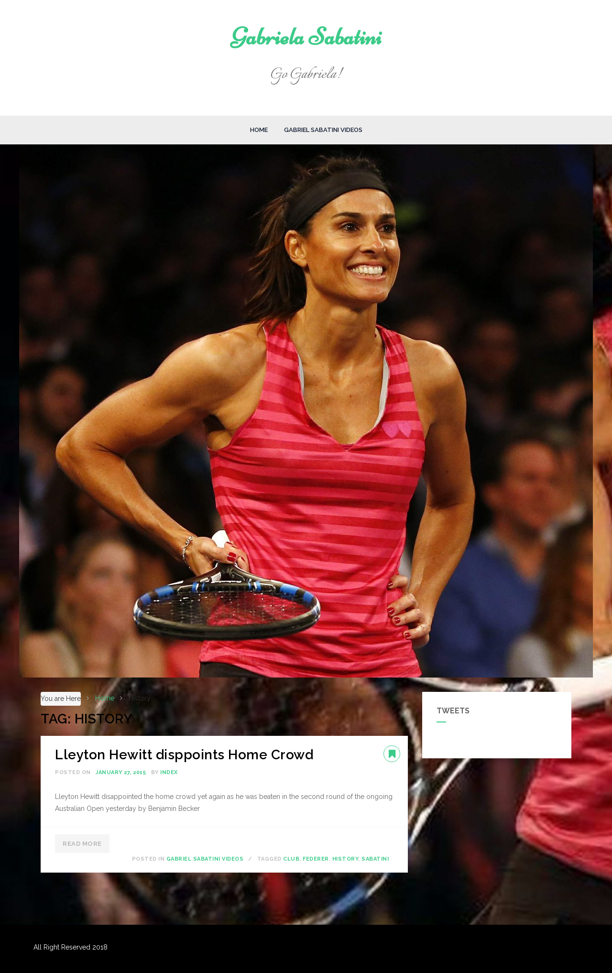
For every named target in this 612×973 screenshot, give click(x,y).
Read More (82, 843)
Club (291, 859)
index (169, 772)
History (345, 859)
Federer (316, 859)
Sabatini (375, 859)
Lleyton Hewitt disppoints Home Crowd (184, 755)
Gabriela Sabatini (306, 36)
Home (259, 129)
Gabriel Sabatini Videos (323, 129)
